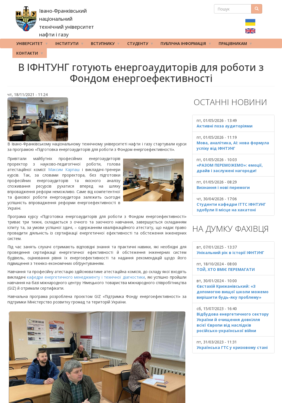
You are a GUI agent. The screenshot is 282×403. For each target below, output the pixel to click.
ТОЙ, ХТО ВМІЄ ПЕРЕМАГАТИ (226, 269)
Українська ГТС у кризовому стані (232, 347)
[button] (96, 119)
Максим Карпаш (64, 169)
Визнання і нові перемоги (223, 187)
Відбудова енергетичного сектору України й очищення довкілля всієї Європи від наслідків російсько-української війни (233, 322)
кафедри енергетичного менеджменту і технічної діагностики (86, 277)
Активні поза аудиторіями (225, 126)
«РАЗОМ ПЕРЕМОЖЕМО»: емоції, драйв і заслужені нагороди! (230, 167)
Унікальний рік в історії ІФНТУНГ (230, 252)
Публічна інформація (184, 45)
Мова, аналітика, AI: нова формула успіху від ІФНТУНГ (233, 145)
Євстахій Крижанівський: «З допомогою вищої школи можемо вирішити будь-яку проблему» (233, 292)
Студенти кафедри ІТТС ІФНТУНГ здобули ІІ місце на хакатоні (231, 207)
